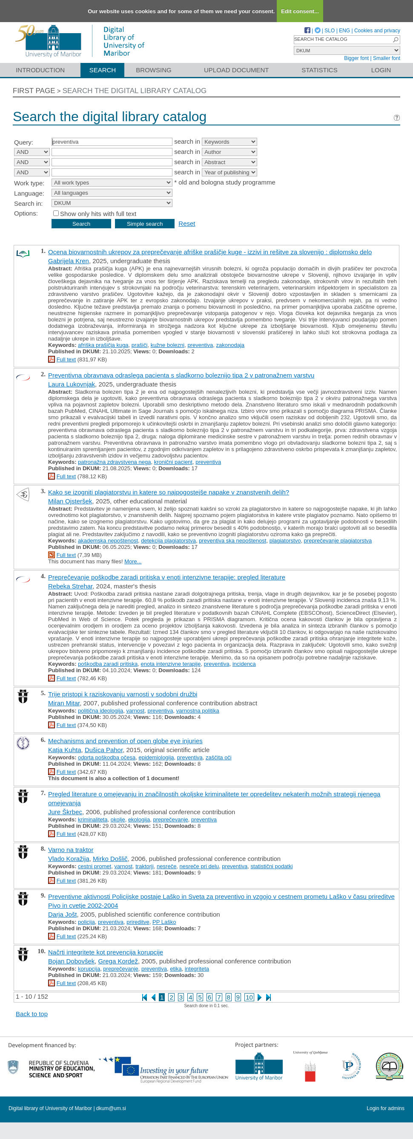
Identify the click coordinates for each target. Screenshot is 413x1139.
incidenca (244, 664)
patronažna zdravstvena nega (114, 462)
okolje (118, 819)
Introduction (40, 70)
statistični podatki (272, 866)
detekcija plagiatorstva (168, 540)
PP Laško (164, 922)
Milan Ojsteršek (70, 501)
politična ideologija (100, 710)
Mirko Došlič (110, 858)
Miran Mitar (64, 703)
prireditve (137, 922)
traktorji (144, 866)
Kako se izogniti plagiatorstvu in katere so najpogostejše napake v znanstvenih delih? (168, 492)
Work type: (29, 183)
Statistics (319, 70)
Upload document (236, 70)
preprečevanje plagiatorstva (338, 540)
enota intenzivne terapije (171, 664)
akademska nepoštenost (108, 540)
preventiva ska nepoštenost (232, 540)
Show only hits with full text (98, 213)
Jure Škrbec (65, 811)
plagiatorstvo (285, 540)
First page (34, 91)
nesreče (166, 866)
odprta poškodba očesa (106, 757)
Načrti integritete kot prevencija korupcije (105, 952)
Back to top (32, 1013)
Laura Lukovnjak (71, 384)
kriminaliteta (92, 819)
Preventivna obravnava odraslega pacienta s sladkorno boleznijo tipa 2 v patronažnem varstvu (181, 375)
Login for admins (385, 1108)
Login (381, 70)
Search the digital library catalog (135, 91)
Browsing (153, 70)
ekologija (139, 819)
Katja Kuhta (64, 749)
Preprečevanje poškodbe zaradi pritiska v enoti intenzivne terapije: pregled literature (166, 577)
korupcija (89, 969)
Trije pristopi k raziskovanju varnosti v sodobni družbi (122, 694)
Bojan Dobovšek (71, 961)
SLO (329, 31)
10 (249, 997)
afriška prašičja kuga (103, 345)
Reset (186, 223)
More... (132, 561)
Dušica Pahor (104, 749)
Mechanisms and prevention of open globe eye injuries (125, 740)
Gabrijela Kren (68, 260)
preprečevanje (170, 819)
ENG (344, 31)
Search (102, 70)
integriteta (197, 969)
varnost (135, 710)
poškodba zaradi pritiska (108, 664)
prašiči (140, 345)
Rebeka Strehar (70, 586)
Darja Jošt (62, 914)
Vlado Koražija (68, 858)
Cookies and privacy (377, 31)
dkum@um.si (111, 1108)
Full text (66, 359)
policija (86, 922)
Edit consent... (300, 11)
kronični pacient (173, 462)
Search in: (28, 203)
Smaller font (386, 58)
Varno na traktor (70, 849)
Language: (29, 193)
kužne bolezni (168, 345)
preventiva (200, 345)
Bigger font (356, 58)
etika (175, 969)
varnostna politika (197, 710)
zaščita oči (219, 757)
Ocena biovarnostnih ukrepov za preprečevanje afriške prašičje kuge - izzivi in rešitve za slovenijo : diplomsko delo (210, 252)
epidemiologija (156, 757)
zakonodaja (230, 345)
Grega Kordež (118, 961)
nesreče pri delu (199, 866)
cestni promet (94, 866)
